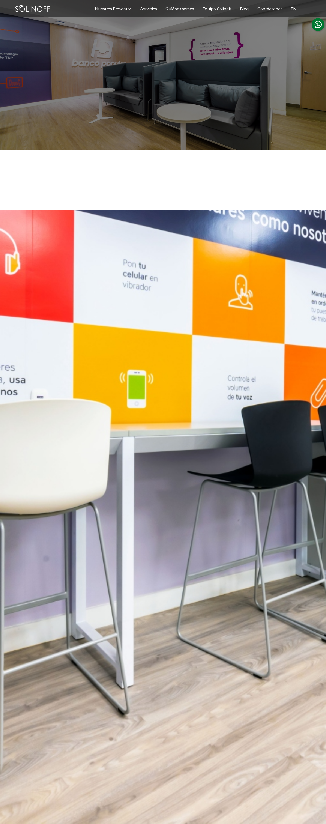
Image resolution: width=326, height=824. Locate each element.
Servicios (148, 9)
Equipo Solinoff (217, 9)
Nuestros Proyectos (113, 9)
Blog (244, 9)
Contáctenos (269, 9)
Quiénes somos (179, 9)
